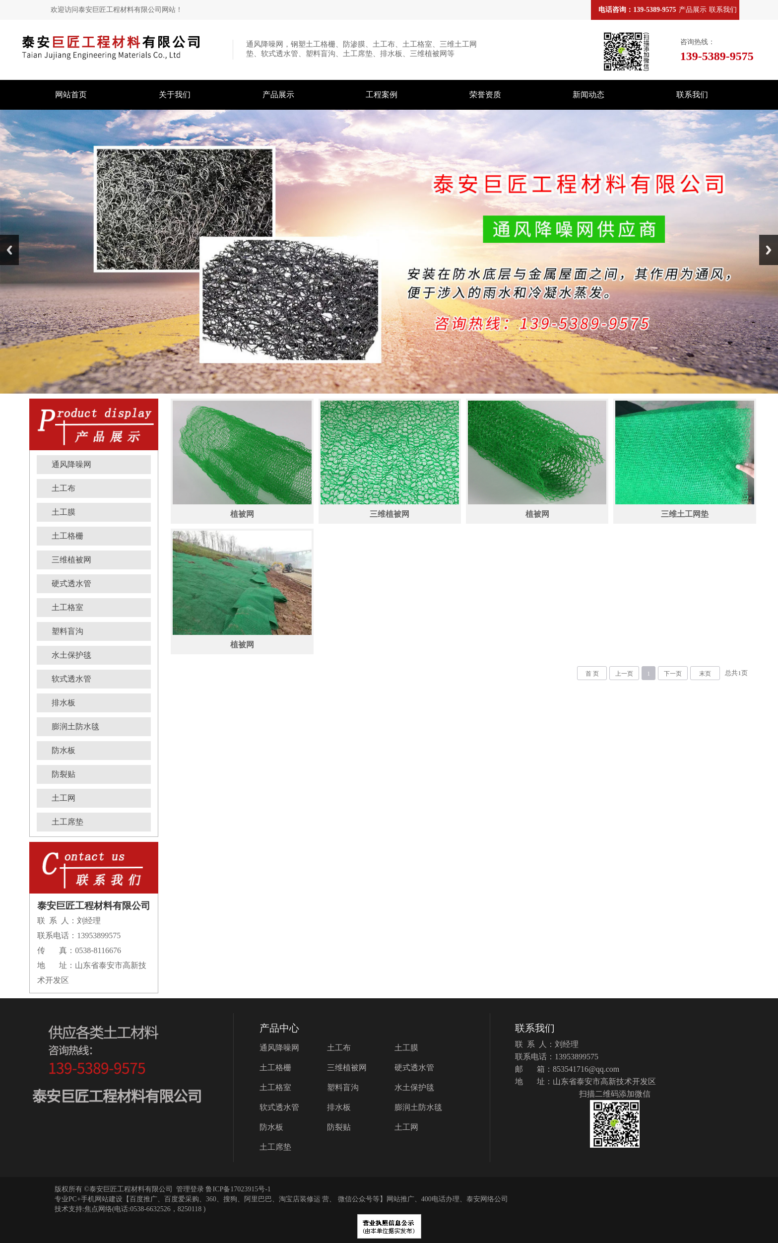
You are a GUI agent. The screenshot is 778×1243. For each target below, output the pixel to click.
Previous (9, 250)
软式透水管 (71, 679)
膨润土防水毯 (75, 726)
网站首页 (71, 94)
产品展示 (693, 9)
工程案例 (381, 94)
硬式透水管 (71, 583)
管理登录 (190, 1189)
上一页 (624, 673)
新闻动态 (588, 94)
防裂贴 (63, 774)
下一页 (673, 673)
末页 (705, 673)
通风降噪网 (71, 464)
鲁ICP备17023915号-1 (237, 1189)
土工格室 (67, 607)
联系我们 (723, 9)
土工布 (63, 488)
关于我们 (175, 94)
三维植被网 (71, 559)
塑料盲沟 (67, 631)
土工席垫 (67, 822)
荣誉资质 (485, 94)
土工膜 (63, 512)
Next (768, 250)
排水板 (63, 702)
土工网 (63, 798)
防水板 (63, 750)
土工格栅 (67, 536)
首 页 (592, 673)
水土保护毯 (71, 655)
